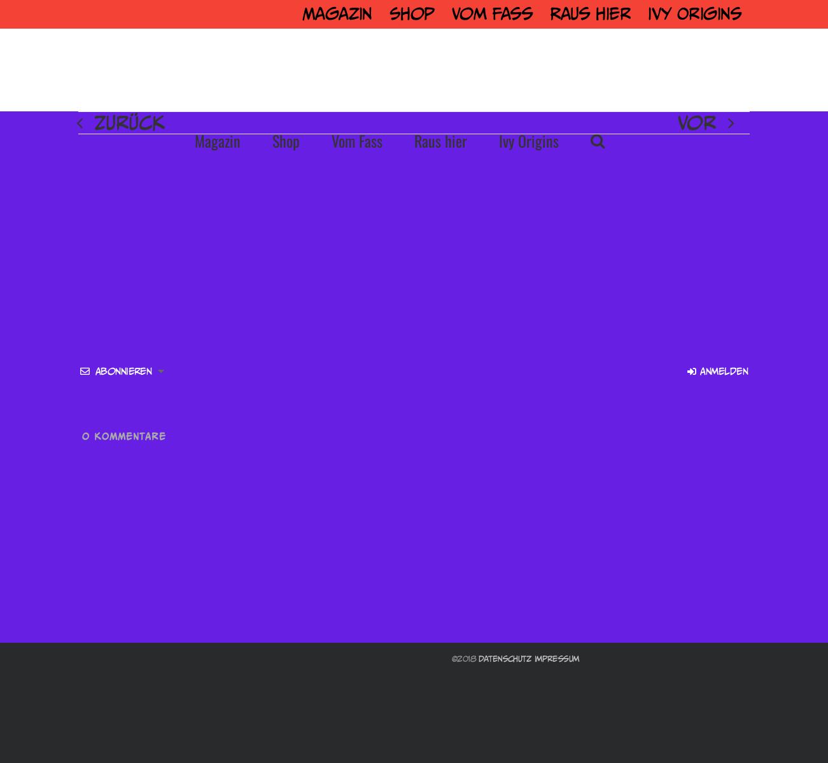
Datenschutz (505, 659)
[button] (598, 140)
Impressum (557, 659)
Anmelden (717, 371)
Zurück (129, 123)
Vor (697, 123)
